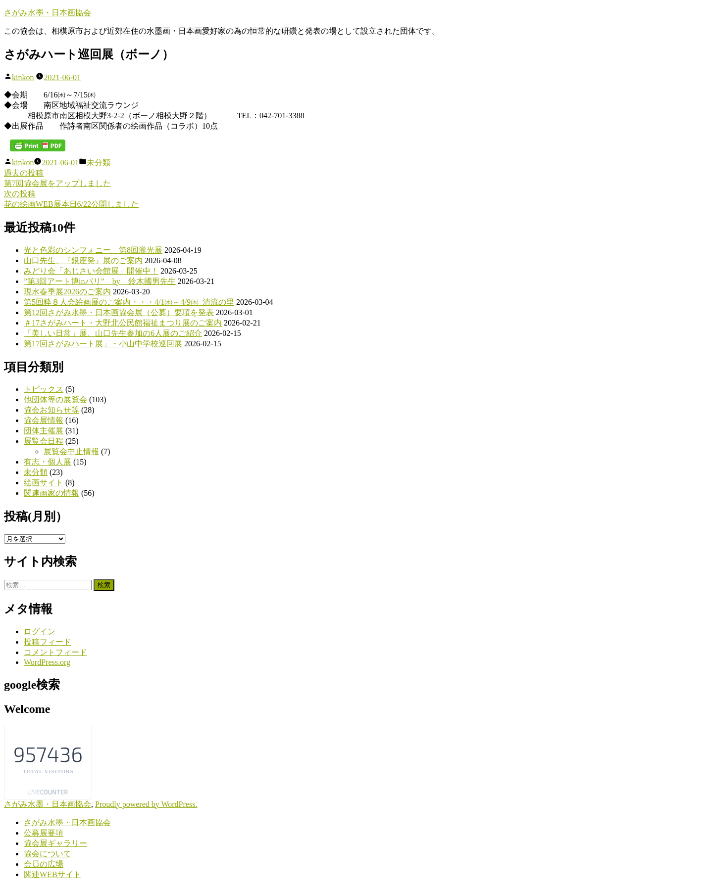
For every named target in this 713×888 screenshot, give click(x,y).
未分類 (98, 162)
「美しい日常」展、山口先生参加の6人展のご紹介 (113, 333)
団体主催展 (43, 430)
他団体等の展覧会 (55, 399)
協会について (47, 853)
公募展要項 (43, 833)
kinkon (23, 77)
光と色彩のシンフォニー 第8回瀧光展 (93, 250)
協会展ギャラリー (55, 843)
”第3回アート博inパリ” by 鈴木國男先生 (100, 281)
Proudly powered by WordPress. (146, 804)
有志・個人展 (47, 462)
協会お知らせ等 (51, 410)
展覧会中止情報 (71, 451)
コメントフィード (55, 652)
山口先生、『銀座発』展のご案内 (83, 260)
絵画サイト (43, 482)
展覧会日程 (43, 441)
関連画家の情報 (51, 493)
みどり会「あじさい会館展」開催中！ (91, 271)
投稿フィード (47, 642)
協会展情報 (43, 420)
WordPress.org (47, 662)
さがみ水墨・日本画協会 (47, 12)
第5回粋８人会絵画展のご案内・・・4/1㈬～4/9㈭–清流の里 (129, 302)
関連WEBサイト (52, 874)
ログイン (39, 631)
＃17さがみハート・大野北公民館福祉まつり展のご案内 (123, 323)
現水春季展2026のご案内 (67, 291)
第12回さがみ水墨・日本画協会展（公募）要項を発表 (119, 312)
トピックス (43, 389)
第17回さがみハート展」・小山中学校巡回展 (103, 343)
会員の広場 (43, 864)
